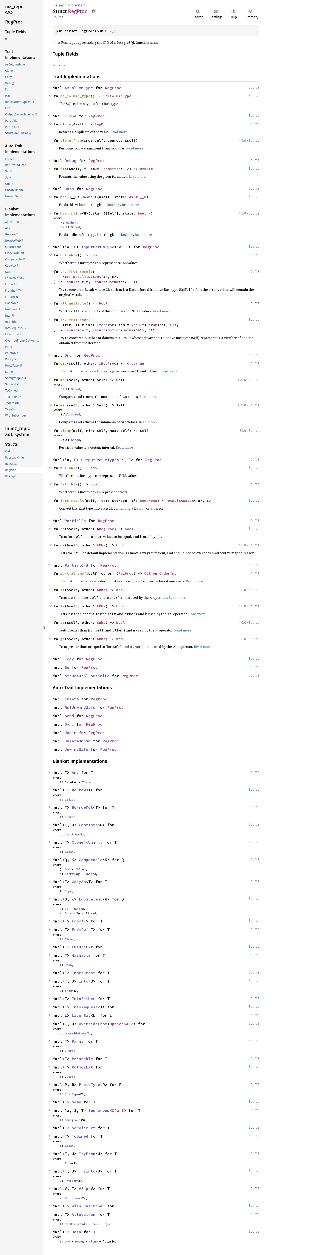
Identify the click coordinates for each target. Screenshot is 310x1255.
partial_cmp (72, 573)
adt (70, 5)
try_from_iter (74, 319)
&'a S (118, 1110)
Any (75, 772)
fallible (69, 484)
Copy (69, 658)
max (63, 380)
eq (62, 529)
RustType (72, 1094)
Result (146, 168)
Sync (69, 724)
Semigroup (99, 1110)
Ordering (135, 363)
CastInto (88, 824)
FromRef (80, 929)
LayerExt (81, 1015)
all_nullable (73, 303)
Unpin (70, 732)
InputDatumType (97, 246)
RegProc (113, 87)
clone (65, 124)
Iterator (105, 325)
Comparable (90, 859)
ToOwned (80, 1136)
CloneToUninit (87, 842)
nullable (69, 255)
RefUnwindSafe (80, 707)
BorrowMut (82, 807)
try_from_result (76, 271)
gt (62, 622)
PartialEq (75, 520)
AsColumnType (79, 87)
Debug (70, 160)
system (79, 5)
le (62, 606)
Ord (68, 355)
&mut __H (137, 197)
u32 (108, 31)
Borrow (79, 789)
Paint (78, 1041)
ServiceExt (83, 1127)
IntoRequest (85, 1007)
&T (128, 1023)
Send (69, 715)
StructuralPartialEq (87, 675)
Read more (118, 131)
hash (64, 197)
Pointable (82, 1058)
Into (83, 981)
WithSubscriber (88, 1206)
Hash (69, 188)
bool (94, 255)
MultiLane (72, 1198)
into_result (72, 500)
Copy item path (94, 11)
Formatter (111, 168)
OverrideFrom (93, 1023)
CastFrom (72, 834)
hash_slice (71, 213)
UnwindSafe (76, 749)
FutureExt (82, 946)
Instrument (83, 972)
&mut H (144, 213)
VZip (83, 1188)
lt (62, 590)
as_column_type (75, 96)
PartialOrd (76, 565)
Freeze (72, 699)
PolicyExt (82, 1067)
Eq (67, 667)
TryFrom (87, 1153)
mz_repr (59, 5)
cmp (63, 363)
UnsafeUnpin (78, 741)
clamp (65, 430)
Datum (93, 276)
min (63, 405)
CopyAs (79, 881)
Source (58, 17)
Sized (75, 227)
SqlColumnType (117, 96)
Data (76, 1231)
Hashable (81, 955)
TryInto (87, 1171)
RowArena (148, 500)
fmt (63, 168)
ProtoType (89, 1084)
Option (114, 330)
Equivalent (90, 899)
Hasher (88, 197)
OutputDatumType (99, 459)
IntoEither (83, 998)
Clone (70, 116)
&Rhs (101, 545)
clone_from (71, 140)
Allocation (83, 1214)
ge (62, 639)
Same (76, 1101)
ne (62, 545)
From (76, 921)
